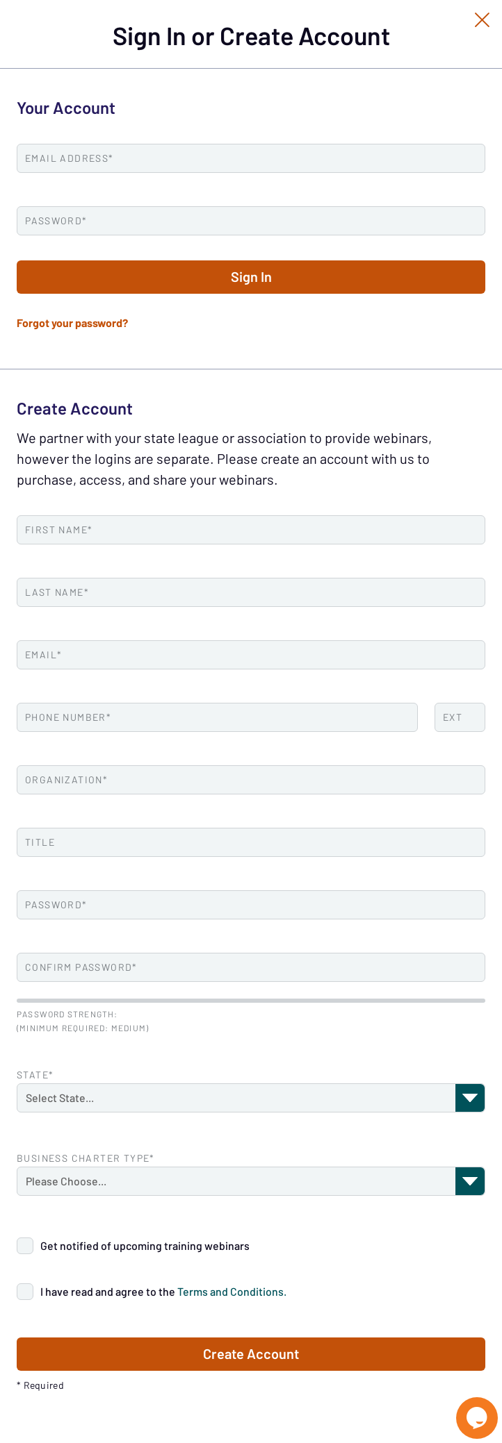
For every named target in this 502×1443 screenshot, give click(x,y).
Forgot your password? (72, 323)
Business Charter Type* (86, 1158)
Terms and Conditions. (231, 1291)
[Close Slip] (482, 19)
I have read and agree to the (163, 1291)
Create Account (251, 1354)
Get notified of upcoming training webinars (145, 1245)
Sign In (251, 277)
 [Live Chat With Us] (477, 1418)
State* (35, 1075)
